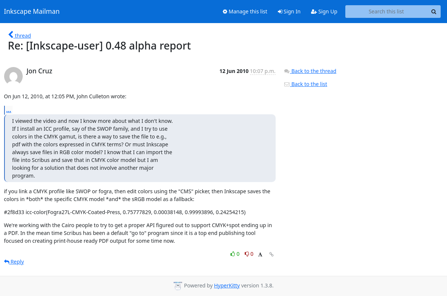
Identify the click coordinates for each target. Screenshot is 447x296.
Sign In (289, 11)
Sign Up (324, 11)
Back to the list (305, 83)
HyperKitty (227, 285)
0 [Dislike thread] (249, 253)
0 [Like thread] (236, 253)
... (9, 110)
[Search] (434, 11)
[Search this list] (386, 11)
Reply (14, 261)
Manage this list (245, 11)
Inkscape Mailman (32, 11)
